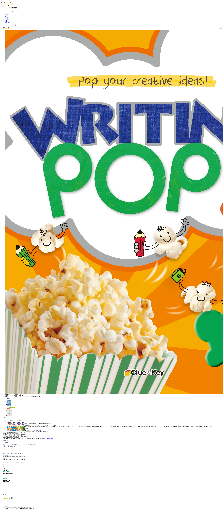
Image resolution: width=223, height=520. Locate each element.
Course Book (7, 21)
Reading (6, 17)
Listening (6, 15)
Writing (6, 18)
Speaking (6, 16)
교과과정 (6, 20)
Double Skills (7, 22)
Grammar (6, 19)
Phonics (6, 14)
